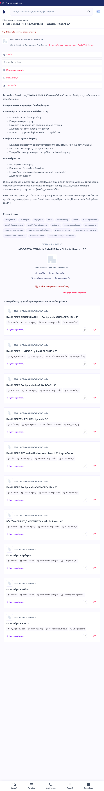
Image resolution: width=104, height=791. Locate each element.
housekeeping (62, 219)
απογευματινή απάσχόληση (39, 230)
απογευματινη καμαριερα (15, 235)
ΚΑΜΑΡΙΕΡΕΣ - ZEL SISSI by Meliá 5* (27, 419)
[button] (52, 3)
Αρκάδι (9, 54)
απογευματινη (90, 225)
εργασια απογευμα (62, 230)
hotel (50, 219)
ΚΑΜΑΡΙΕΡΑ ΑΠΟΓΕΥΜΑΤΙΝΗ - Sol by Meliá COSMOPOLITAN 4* (42, 317)
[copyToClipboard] (85, 329)
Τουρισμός (11, 85)
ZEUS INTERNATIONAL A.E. (25, 549)
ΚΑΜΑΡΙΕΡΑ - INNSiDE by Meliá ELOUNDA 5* (31, 351)
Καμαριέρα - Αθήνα (17, 589)
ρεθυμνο (55, 225)
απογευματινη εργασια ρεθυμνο (61, 235)
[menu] (52, 786)
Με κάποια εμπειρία (15, 70)
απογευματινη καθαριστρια (85, 230)
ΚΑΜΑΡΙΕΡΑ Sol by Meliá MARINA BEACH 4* (31, 385)
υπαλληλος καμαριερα (14, 225)
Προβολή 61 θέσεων (86, 45)
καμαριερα (38, 219)
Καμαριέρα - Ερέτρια (18, 555)
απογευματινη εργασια (14, 230)
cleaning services (90, 219)
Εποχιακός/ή (12, 77)
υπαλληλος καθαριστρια (37, 225)
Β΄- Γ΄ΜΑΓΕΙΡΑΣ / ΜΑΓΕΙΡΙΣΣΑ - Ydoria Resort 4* (34, 521)
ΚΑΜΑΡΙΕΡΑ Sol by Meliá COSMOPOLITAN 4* (31, 487)
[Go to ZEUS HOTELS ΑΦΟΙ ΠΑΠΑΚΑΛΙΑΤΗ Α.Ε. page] (5, 41)
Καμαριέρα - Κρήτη (17, 623)
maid (75, 219)
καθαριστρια (10, 219)
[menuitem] (14, 786)
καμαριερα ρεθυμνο (72, 225)
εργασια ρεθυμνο (37, 235)
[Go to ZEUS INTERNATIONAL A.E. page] (9, 549)
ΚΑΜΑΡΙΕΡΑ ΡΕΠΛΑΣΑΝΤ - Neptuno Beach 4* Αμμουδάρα (39, 453)
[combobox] (50, 11)
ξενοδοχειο (24, 219)
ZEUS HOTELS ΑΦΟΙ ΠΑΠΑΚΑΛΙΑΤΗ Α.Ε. (27, 39)
